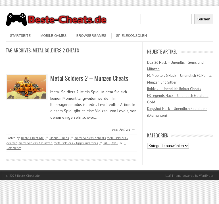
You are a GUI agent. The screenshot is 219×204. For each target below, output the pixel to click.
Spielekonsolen (131, 36)
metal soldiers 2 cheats (90, 138)
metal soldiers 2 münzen (35, 143)
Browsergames (91, 36)
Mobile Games (53, 36)
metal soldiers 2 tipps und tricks (76, 143)
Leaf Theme (173, 176)
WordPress (206, 176)
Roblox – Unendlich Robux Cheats (174, 88)
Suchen (203, 19)
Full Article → (123, 129)
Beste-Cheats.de (32, 138)
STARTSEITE (20, 36)
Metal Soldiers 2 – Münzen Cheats (89, 77)
